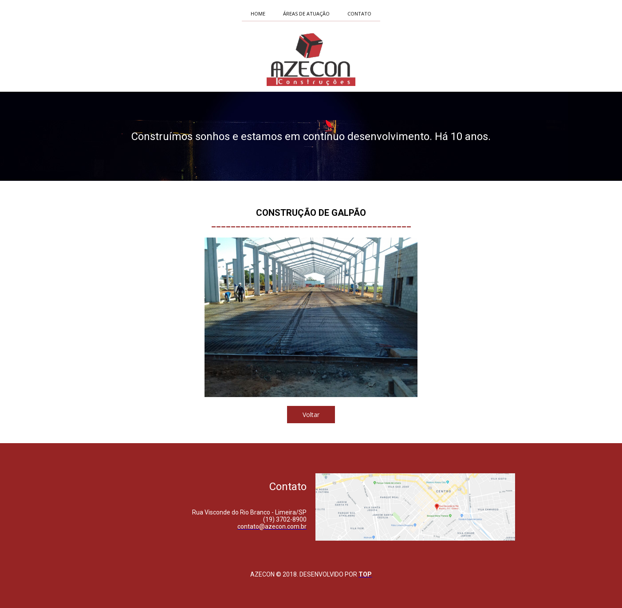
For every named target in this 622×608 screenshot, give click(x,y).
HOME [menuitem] (258, 13)
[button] (311, 414)
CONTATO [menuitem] (359, 13)
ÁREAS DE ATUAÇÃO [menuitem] (306, 13)
